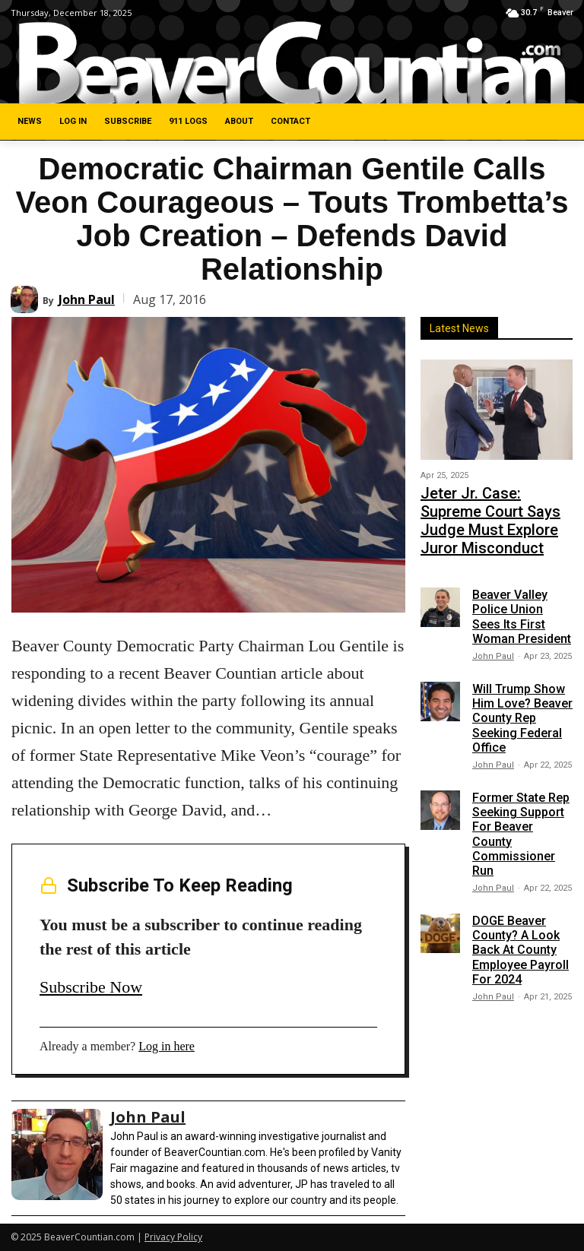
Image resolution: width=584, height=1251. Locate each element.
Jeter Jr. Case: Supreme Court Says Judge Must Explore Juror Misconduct (496, 503)
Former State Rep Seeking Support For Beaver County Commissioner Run (521, 799)
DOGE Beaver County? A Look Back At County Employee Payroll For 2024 (520, 915)
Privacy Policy (173, 1236)
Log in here (166, 1046)
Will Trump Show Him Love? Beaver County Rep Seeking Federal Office (522, 683)
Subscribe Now (91, 986)
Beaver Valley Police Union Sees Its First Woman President (521, 582)
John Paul (87, 299)
